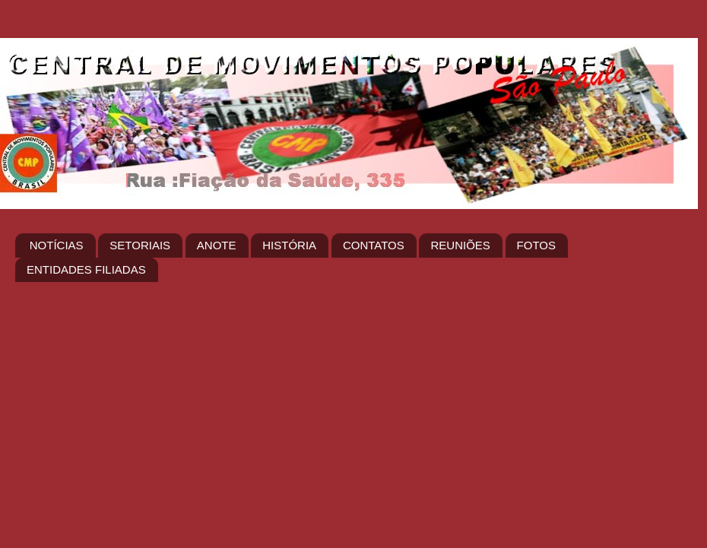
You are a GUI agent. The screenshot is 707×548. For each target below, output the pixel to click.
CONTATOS (373, 245)
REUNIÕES (460, 245)
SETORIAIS (139, 245)
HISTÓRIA (289, 245)
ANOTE (216, 245)
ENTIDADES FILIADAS (86, 269)
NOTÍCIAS (57, 245)
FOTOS (536, 245)
